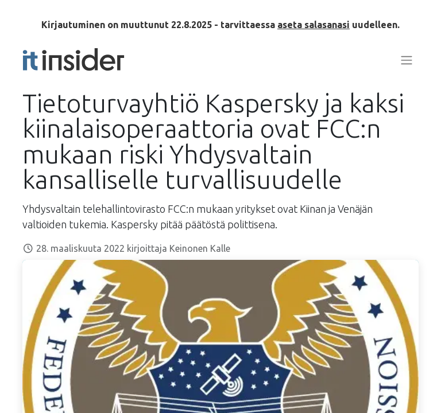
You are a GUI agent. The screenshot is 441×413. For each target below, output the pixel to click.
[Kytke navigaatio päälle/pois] (406, 59)
